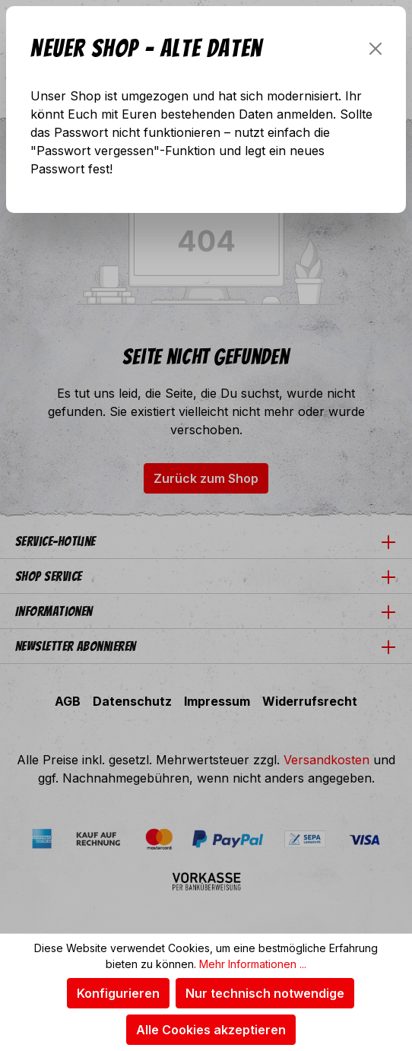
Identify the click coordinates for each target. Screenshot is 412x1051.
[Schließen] (375, 49)
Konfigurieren (118, 993)
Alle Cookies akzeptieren (211, 1029)
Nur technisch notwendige (264, 993)
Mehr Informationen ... (252, 963)
